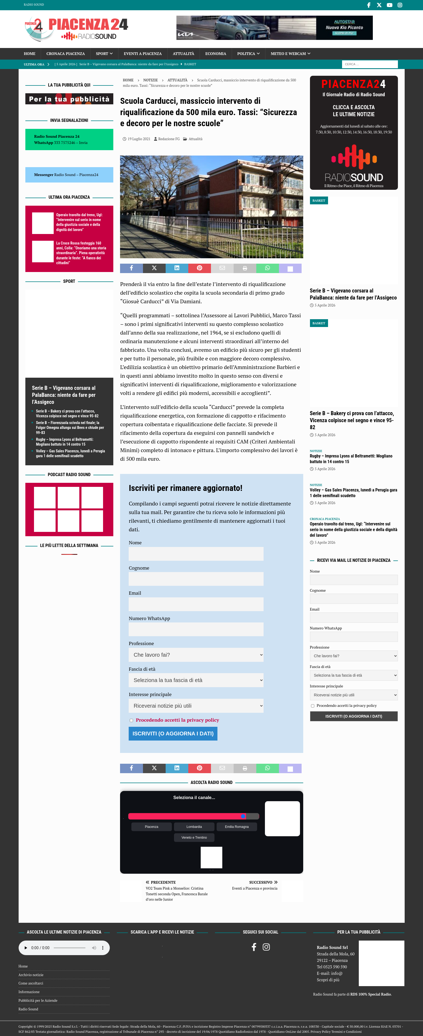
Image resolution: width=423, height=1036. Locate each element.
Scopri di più (328, 978)
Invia (83, 141)
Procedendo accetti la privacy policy (177, 718)
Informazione (29, 991)
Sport (102, 52)
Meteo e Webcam (288, 52)
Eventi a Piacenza (143, 52)
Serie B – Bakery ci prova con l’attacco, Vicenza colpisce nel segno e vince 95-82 (352, 419)
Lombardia (194, 826)
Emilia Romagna (237, 826)
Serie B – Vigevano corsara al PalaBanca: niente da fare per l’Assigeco (64, 394)
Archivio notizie (31, 973)
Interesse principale (150, 693)
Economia (215, 52)
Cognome (139, 566)
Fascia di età (142, 668)
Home (30, 52)
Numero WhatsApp (149, 617)
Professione (141, 642)
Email (135, 592)
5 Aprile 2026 (325, 304)
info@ (337, 972)
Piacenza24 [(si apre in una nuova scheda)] (88, 173)
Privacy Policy (320, 1031)
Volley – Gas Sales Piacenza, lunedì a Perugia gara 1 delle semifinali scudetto (353, 492)
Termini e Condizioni (346, 1031)
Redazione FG (169, 138)
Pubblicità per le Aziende (38, 999)
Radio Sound (34, 4)
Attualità (184, 52)
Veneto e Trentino (194, 837)
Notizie (150, 79)
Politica (246, 52)
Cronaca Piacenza (65, 52)
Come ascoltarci (31, 982)
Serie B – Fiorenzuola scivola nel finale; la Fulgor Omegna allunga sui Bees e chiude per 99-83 (70, 427)
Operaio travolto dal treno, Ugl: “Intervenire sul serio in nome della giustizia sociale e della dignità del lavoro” (353, 529)
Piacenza (151, 826)
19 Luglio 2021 (139, 138)
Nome (135, 541)
